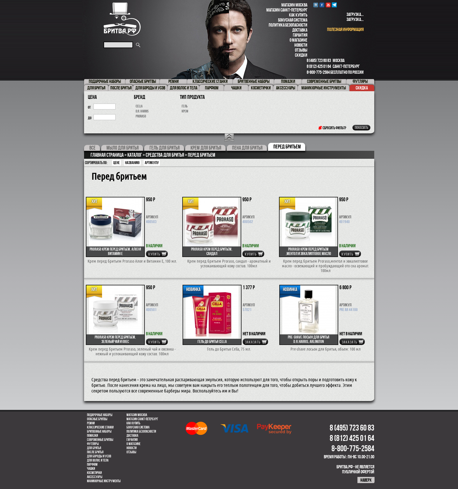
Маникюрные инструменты (104, 481)
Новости (300, 45)
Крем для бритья (206, 148)
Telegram (334, 4)
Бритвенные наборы (99, 431)
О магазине (298, 39)
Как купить (298, 14)
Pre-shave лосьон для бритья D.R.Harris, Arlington (308, 339)
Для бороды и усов (99, 456)
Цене (116, 162)
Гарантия (300, 34)
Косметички (94, 473)
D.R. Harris (142, 111)
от (89, 107)
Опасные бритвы (97, 419)
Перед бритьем (287, 147)
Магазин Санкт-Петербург (286, 9)
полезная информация (345, 29)
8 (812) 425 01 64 (319, 66)
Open (229, 137)
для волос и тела (98, 460)
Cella (139, 106)
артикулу (152, 162)
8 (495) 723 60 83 (319, 60)
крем (185, 111)
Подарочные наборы (99, 415)
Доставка (299, 29)
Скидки (301, 55)
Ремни (91, 423)
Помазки (92, 436)
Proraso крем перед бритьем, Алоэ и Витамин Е (115, 251)
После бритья (95, 452)
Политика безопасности (288, 24)
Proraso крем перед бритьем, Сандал (211, 251)
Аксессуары (94, 477)
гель (185, 106)
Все (92, 148)
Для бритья (94, 448)
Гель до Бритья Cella (212, 341)
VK (315, 4)
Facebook (321, 4)
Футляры (93, 444)
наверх (366, 480)
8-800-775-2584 (318, 72)
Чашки (91, 469)
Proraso (141, 116)
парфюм (92, 464)
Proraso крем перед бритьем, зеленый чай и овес (115, 339)
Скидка (362, 87)
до (89, 118)
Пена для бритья (247, 148)
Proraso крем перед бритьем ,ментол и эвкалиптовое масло (308, 251)
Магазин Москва (294, 4)
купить (154, 254)
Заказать (252, 342)
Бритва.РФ (122, 19)
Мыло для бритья (122, 148)
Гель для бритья (165, 148)
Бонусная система (292, 19)
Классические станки (100, 427)
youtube (328, 4)
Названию (132, 162)
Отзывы (301, 50)
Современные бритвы (100, 440)
